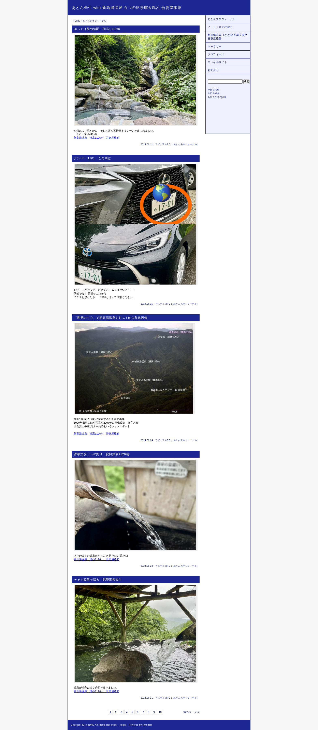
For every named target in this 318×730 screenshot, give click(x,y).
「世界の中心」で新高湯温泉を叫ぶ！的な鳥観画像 (110, 317)
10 (160, 712)
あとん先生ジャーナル (185, 144)
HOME (76, 21)
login (123, 725)
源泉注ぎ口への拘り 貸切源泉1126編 (101, 454)
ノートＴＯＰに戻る (220, 27)
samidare (147, 725)
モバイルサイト (217, 62)
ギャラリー (214, 46)
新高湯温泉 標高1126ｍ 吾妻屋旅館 (96, 137)
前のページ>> (191, 712)
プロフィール (216, 54)
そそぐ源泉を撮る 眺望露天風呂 (98, 579)
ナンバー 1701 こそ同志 (92, 158)
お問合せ (213, 70)
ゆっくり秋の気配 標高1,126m (97, 29)
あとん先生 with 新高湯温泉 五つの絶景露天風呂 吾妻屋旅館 (127, 7)
